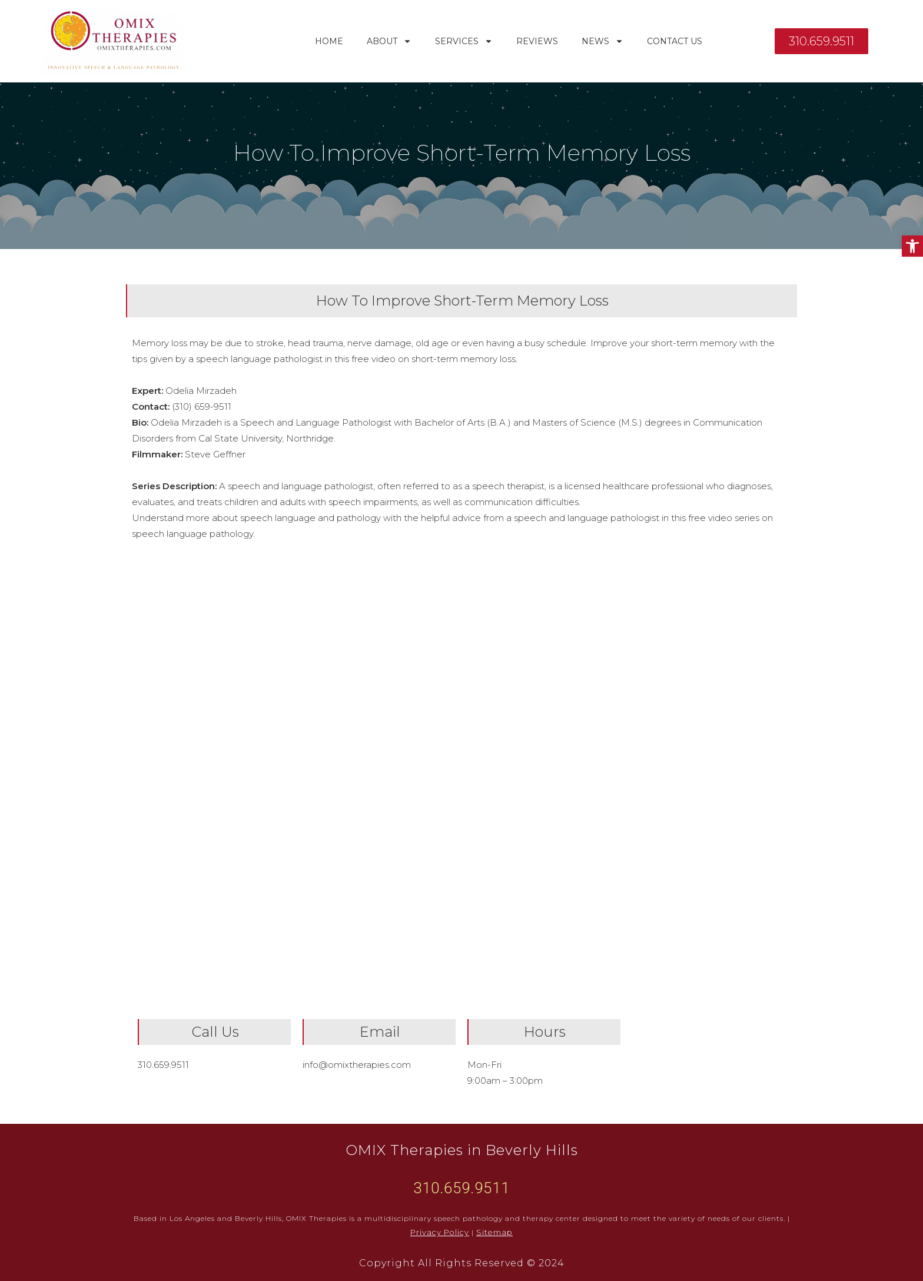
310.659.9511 (163, 1064)
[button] (912, 246)
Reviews (537, 41)
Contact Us (674, 41)
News (602, 41)
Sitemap (492, 1232)
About (389, 41)
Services (464, 41)
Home (329, 41)
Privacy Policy (441, 1232)
